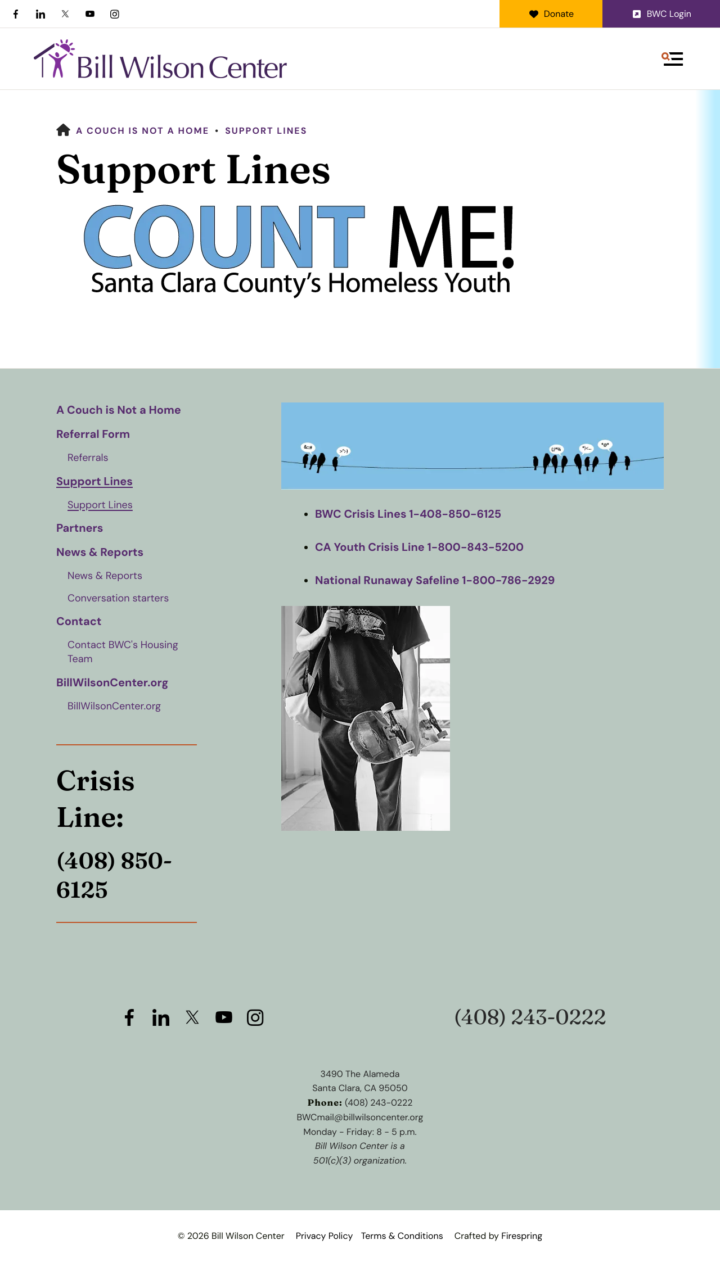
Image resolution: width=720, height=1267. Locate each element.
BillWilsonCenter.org (112, 683)
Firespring (521, 1236)
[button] (672, 59)
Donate (551, 14)
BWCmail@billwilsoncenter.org (360, 1117)
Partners (79, 528)
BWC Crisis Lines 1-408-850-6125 (408, 514)
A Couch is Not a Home (142, 131)
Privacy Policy (324, 1236)
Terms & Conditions (402, 1236)
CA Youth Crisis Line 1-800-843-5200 (420, 547)
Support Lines (266, 131)
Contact (78, 621)
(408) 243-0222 (530, 1017)
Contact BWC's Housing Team (123, 652)
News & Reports (99, 552)
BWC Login (661, 14)
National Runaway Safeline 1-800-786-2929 (435, 579)
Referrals (88, 457)
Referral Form (93, 434)
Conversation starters (118, 598)
